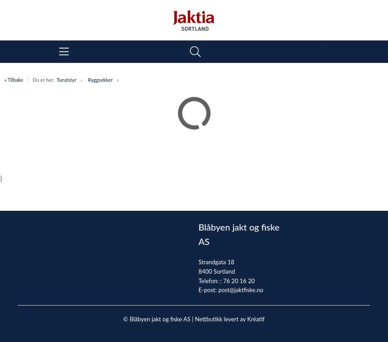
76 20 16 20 (239, 280)
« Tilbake (13, 80)
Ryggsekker (100, 80)
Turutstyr (66, 80)
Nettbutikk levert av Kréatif (230, 319)
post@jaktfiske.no (241, 289)
